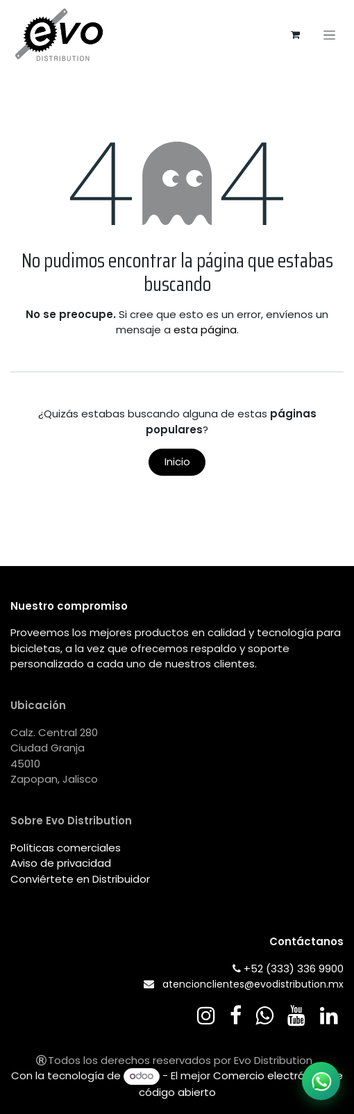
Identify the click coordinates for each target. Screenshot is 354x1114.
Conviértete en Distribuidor (80, 879)
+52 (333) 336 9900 (294, 968)
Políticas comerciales (65, 847)
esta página (205, 329)
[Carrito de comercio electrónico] (295, 35)
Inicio (177, 461)
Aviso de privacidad (60, 863)
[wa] (264, 1015)
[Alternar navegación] (329, 34)
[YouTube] (296, 1015)
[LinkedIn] (329, 1015)
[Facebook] (235, 1015)
